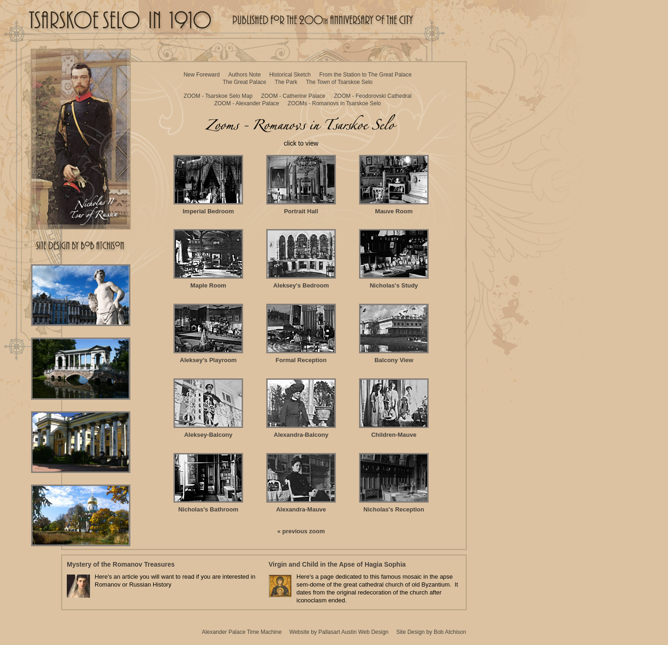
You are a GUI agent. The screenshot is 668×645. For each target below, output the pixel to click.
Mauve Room (394, 185)
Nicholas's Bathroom (208, 483)
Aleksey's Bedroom (301, 259)
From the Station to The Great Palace (365, 74)
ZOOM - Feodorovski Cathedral (372, 96)
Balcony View (394, 334)
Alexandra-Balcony (301, 408)
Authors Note (244, 74)
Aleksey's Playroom (208, 334)
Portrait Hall (301, 185)
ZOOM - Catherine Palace (293, 96)
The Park (286, 82)
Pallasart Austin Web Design (353, 632)
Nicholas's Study (394, 259)
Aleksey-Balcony (208, 408)
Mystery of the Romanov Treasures (121, 564)
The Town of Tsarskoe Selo (339, 82)
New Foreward (202, 74)
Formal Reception (301, 334)
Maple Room (208, 259)
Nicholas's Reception (394, 483)
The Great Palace (244, 82)
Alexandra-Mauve (301, 483)
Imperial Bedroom (208, 185)
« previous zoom (301, 531)
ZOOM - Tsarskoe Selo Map (218, 96)
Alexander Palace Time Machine (242, 632)
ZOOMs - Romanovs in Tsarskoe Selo (334, 103)
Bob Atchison (450, 632)
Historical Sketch (289, 74)
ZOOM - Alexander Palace (246, 103)
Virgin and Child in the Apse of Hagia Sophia (337, 564)
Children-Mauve (394, 408)
